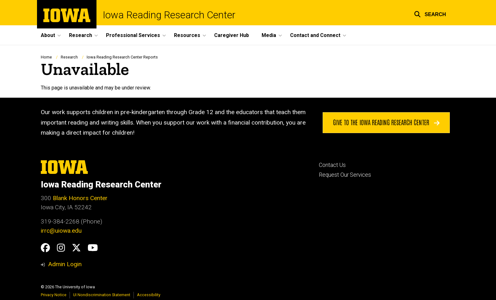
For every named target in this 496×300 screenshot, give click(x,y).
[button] (430, 13)
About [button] (48, 35)
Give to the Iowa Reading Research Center (386, 122)
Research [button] (80, 35)
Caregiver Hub (231, 35)
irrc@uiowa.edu (61, 230)
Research (69, 57)
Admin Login (65, 264)
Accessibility (148, 294)
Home (46, 57)
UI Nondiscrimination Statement (101, 294)
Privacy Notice (53, 294)
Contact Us (332, 165)
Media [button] (269, 35)
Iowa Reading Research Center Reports (122, 57)
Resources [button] (187, 35)
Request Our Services (345, 175)
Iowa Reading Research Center (169, 15)
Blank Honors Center (80, 198)
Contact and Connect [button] (315, 35)
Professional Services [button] (133, 35)
